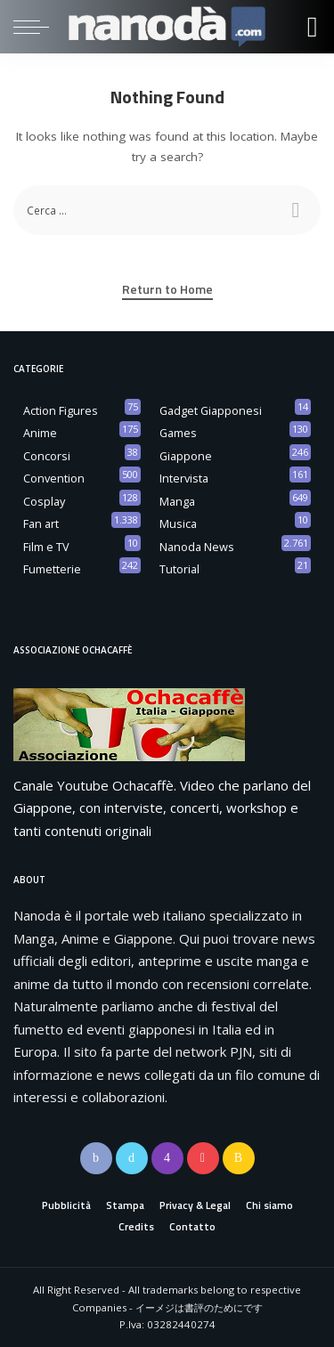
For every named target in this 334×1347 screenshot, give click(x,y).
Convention (54, 478)
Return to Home (167, 289)
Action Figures (60, 410)
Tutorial (179, 569)
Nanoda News (196, 547)
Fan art (41, 523)
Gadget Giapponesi (210, 410)
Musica (178, 523)
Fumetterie (52, 569)
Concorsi (46, 456)
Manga (177, 501)
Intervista (183, 478)
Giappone (185, 456)
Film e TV (46, 547)
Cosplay (44, 501)
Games (178, 433)
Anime (40, 433)
